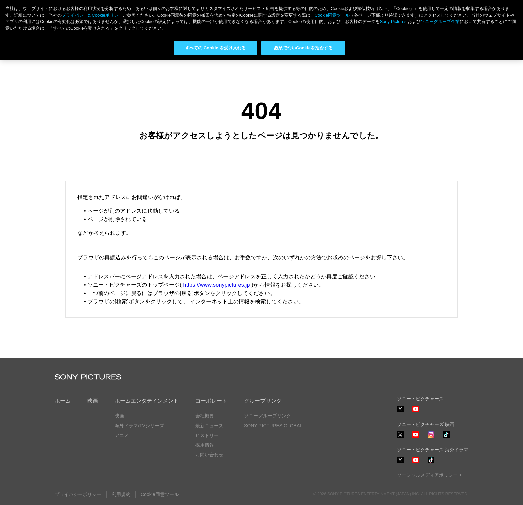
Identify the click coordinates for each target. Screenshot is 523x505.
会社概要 (204, 415)
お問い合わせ (209, 454)
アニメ (122, 435)
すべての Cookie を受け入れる (215, 47)
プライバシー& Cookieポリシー (92, 15)
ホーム (63, 401)
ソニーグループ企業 (440, 21)
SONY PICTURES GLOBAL (273, 425)
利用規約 (121, 494)
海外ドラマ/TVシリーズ (139, 425)
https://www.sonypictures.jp (216, 285)
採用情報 (204, 445)
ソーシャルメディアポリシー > (429, 475)
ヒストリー (207, 435)
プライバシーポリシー (78, 494)
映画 (92, 401)
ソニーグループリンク (267, 415)
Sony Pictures (393, 21)
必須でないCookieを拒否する (303, 47)
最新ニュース (209, 425)
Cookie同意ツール (160, 494)
